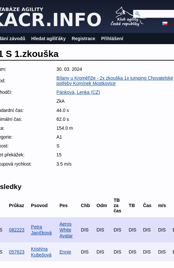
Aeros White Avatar (65, 229)
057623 (16, 252)
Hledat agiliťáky (48, 38)
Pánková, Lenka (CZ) (78, 92)
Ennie (65, 252)
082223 (16, 229)
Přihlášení (112, 38)
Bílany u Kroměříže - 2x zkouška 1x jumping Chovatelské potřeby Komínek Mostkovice (114, 80)
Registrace (83, 38)
